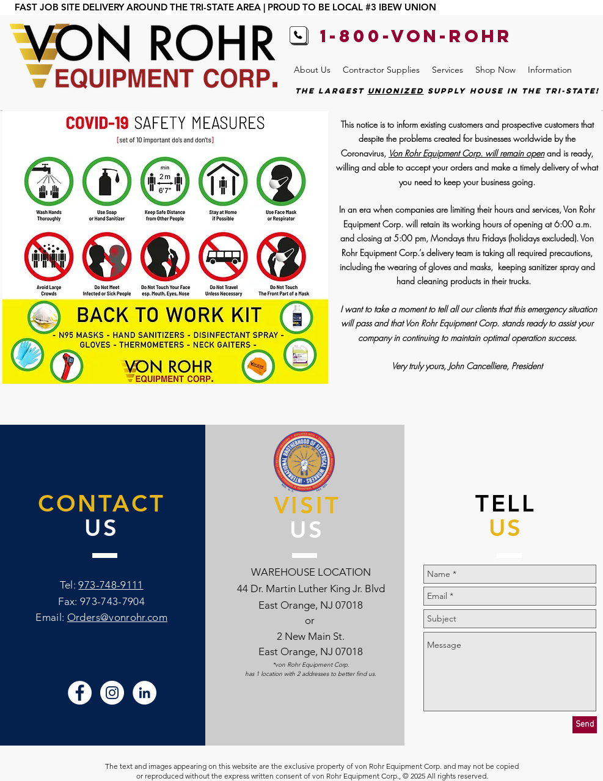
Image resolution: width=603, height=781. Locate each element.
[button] (312, 70)
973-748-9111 (110, 585)
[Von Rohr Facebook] (80, 693)
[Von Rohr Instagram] (112, 693)
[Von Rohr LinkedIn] (144, 693)
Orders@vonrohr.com (117, 617)
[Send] (584, 724)
